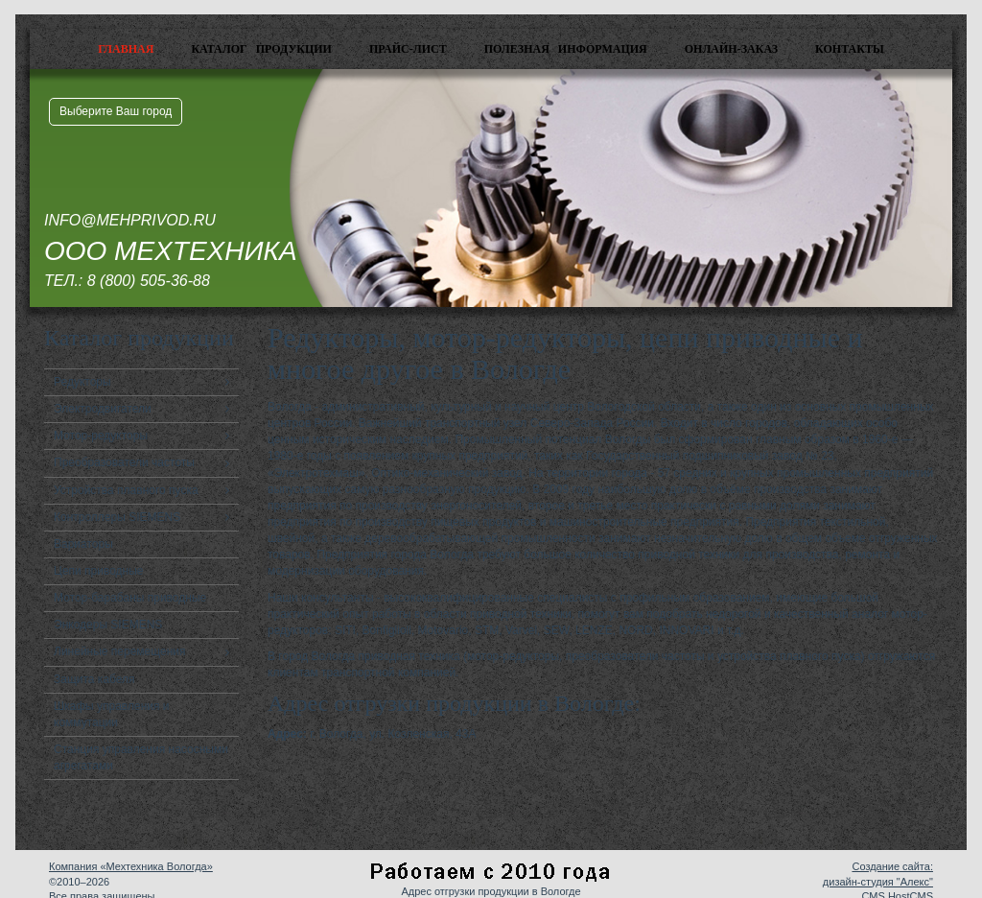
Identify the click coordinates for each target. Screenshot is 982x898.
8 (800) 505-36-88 (148, 280)
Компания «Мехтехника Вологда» (131, 866)
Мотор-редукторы (101, 435)
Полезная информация (565, 49)
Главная (125, 49)
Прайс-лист (408, 49)
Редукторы (82, 382)
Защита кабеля (94, 679)
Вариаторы (83, 544)
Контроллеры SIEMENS (117, 517)
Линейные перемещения (120, 651)
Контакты (849, 49)
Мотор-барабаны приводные (130, 597)
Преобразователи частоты (124, 462)
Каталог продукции (261, 49)
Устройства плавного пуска (126, 490)
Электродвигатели (103, 408)
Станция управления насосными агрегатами (141, 757)
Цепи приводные (99, 571)
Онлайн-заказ (731, 49)
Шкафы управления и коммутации (112, 714)
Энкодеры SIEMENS (108, 624)
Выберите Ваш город (115, 111)
